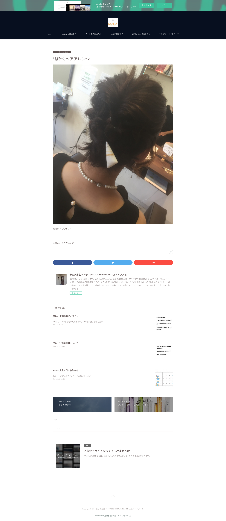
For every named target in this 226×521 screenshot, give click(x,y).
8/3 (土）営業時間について (65, 343)
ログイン (165, 5)
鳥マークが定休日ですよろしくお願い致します (72, 376)
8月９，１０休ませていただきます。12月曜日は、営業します (78, 322)
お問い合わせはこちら (141, 34)
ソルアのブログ (117, 34)
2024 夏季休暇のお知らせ (66, 316)
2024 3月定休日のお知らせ (65, 370)
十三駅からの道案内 (68, 34)
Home (49, 34)
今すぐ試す (146, 5)
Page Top (113, 496)
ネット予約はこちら (93, 34)
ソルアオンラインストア (169, 34)
